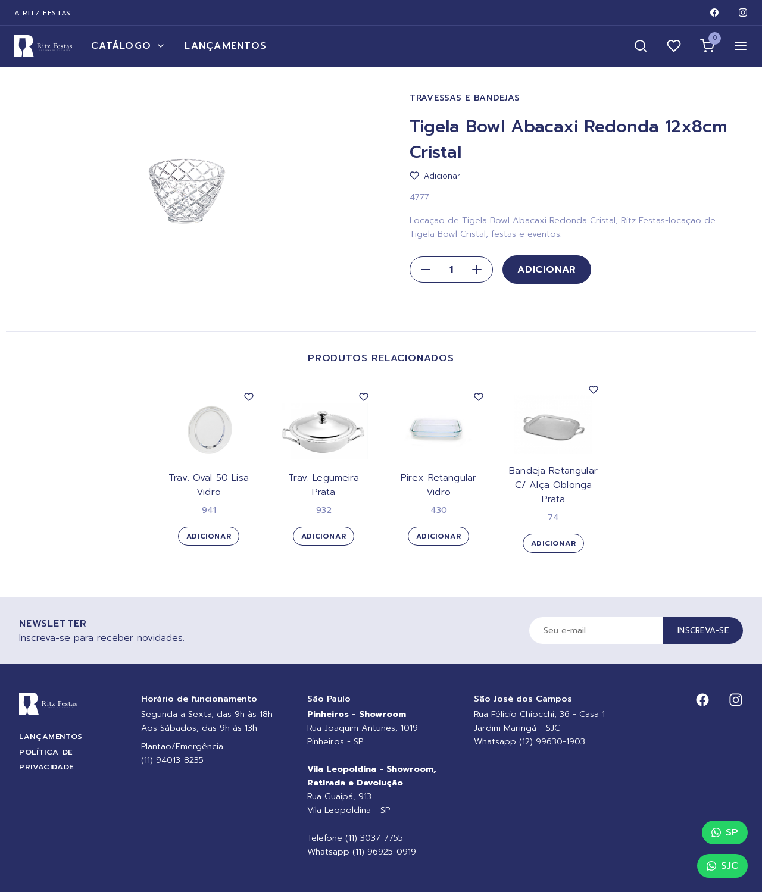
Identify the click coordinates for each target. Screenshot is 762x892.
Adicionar (546, 269)
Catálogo (128, 46)
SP (724, 832)
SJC (722, 866)
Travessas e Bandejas (465, 98)
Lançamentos (226, 46)
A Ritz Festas (42, 13)
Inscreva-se (703, 630)
